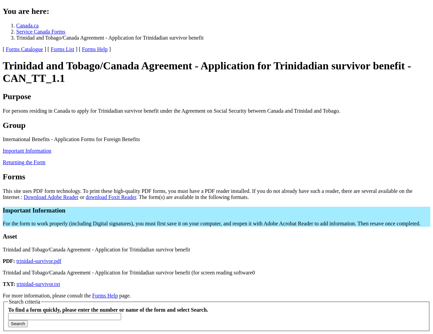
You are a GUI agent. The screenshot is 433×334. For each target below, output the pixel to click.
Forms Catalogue (24, 49)
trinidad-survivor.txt (38, 284)
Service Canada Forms (40, 32)
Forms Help (95, 49)
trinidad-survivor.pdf (38, 261)
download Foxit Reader (111, 197)
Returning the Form (24, 162)
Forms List (62, 49)
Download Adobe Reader (51, 197)
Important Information (27, 151)
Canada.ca (27, 25)
